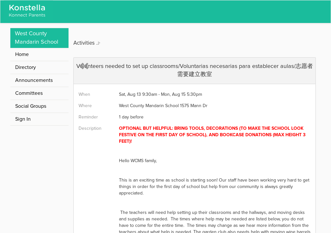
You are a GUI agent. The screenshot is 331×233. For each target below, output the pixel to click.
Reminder (88, 117)
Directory (25, 67)
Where (85, 106)
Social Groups (30, 106)
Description (90, 128)
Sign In (23, 119)
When (84, 94)
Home (22, 54)
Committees (29, 93)
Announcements (34, 80)
